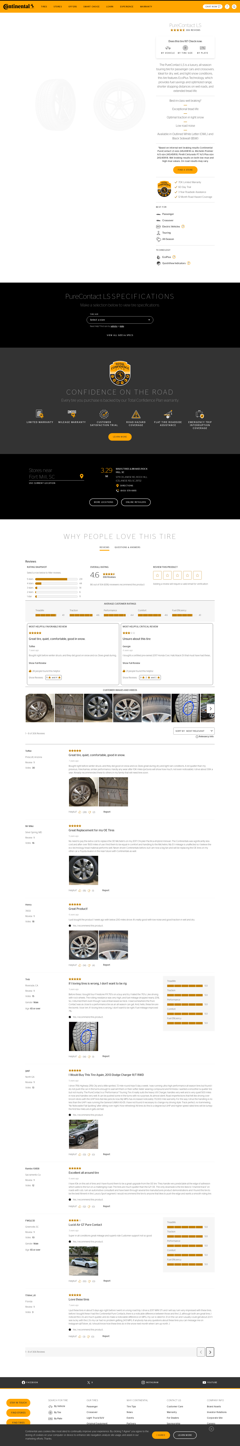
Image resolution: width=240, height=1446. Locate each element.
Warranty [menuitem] (146, 7)
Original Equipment (97, 1423)
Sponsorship (173, 1423)
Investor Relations (217, 1412)
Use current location (42, 483)
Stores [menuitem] (58, 7)
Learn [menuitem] (109, 7)
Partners (131, 1423)
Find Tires (18, 1423)
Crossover (92, 1412)
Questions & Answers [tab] (127, 547)
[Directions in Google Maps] (124, 485)
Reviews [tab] (104, 547)
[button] (54, 1412)
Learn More (185, 1435)
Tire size (94, 314)
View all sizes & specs (120, 335)
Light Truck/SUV (95, 1418)
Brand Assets (214, 1406)
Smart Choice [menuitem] (92, 7)
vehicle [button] (114, 326)
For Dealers (173, 1418)
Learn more (120, 437)
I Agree (161, 1435)
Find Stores (18, 1413)
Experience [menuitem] (127, 7)
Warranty (172, 1412)
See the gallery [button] (87, 212)
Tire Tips (131, 1406)
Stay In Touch (18, 1403)
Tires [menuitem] (44, 7)
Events (130, 1418)
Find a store (185, 170)
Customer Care (175, 1406)
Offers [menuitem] (72, 7)
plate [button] (122, 326)
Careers (211, 1423)
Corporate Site (215, 1418)
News (130, 1412)
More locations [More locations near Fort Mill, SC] (103, 502)
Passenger (92, 1406)
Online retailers (136, 502)
